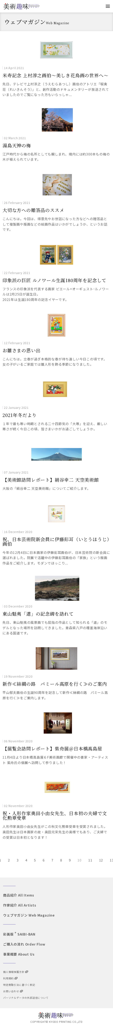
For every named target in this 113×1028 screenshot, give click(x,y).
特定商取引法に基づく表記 (19, 984)
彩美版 (19, 934)
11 (90, 860)
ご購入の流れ (24, 944)
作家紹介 (19, 905)
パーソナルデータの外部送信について (25, 997)
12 (101, 860)
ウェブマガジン (29, 915)
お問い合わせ (13, 991)
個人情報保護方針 (15, 972)
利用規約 (10, 978)
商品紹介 (18, 895)
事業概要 (18, 954)
